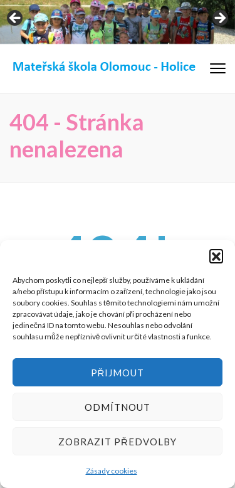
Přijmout (118, 372)
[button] (216, 256)
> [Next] (219, 18)
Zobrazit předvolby (117, 441)
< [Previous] (15, 18)
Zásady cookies (111, 470)
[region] (117, 22)
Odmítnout (117, 407)
